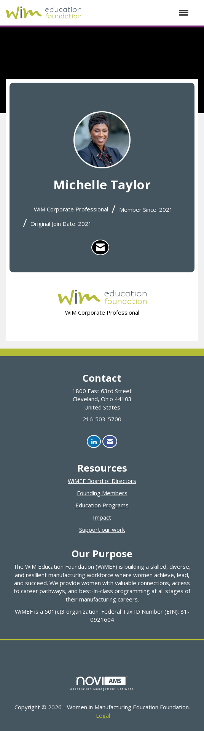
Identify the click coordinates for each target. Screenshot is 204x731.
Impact (102, 517)
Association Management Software (102, 683)
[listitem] (100, 248)
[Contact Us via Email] (109, 441)
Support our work (102, 529)
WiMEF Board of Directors (102, 481)
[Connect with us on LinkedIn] (94, 441)
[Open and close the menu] (139, 13)
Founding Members (102, 493)
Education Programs (102, 505)
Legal (103, 715)
